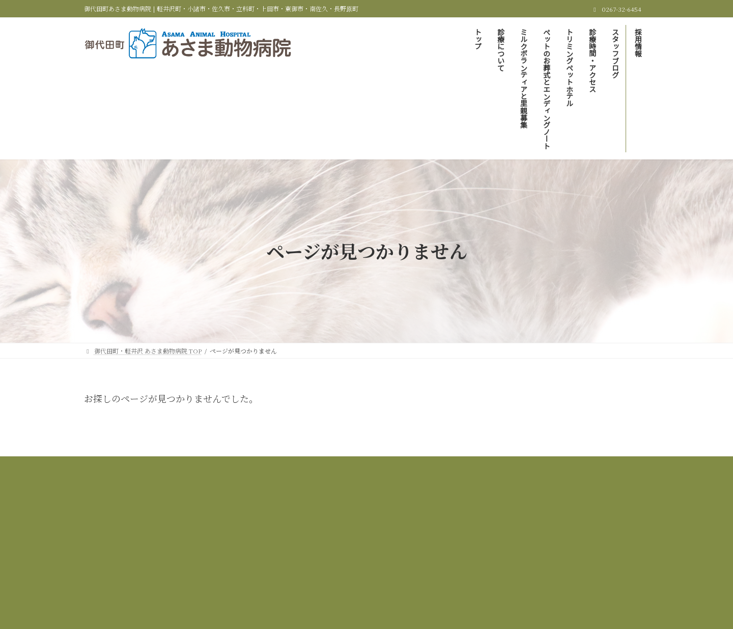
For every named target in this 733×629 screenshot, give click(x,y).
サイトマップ (458, 472)
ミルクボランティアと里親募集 (359, 465)
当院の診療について (269, 465)
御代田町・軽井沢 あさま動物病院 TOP (167, 465)
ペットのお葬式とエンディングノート (474, 465)
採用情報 (407, 472)
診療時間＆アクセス (284, 472)
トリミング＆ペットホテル (582, 465)
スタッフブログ (353, 472)
